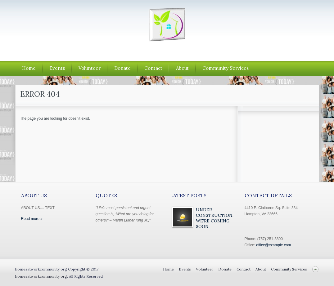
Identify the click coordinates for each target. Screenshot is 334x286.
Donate (122, 68)
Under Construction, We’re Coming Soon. (214, 218)
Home (29, 68)
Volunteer (90, 68)
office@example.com (273, 245)
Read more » (32, 219)
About (182, 68)
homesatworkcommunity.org (41, 276)
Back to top (315, 269)
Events (57, 68)
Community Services (225, 68)
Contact (153, 68)
